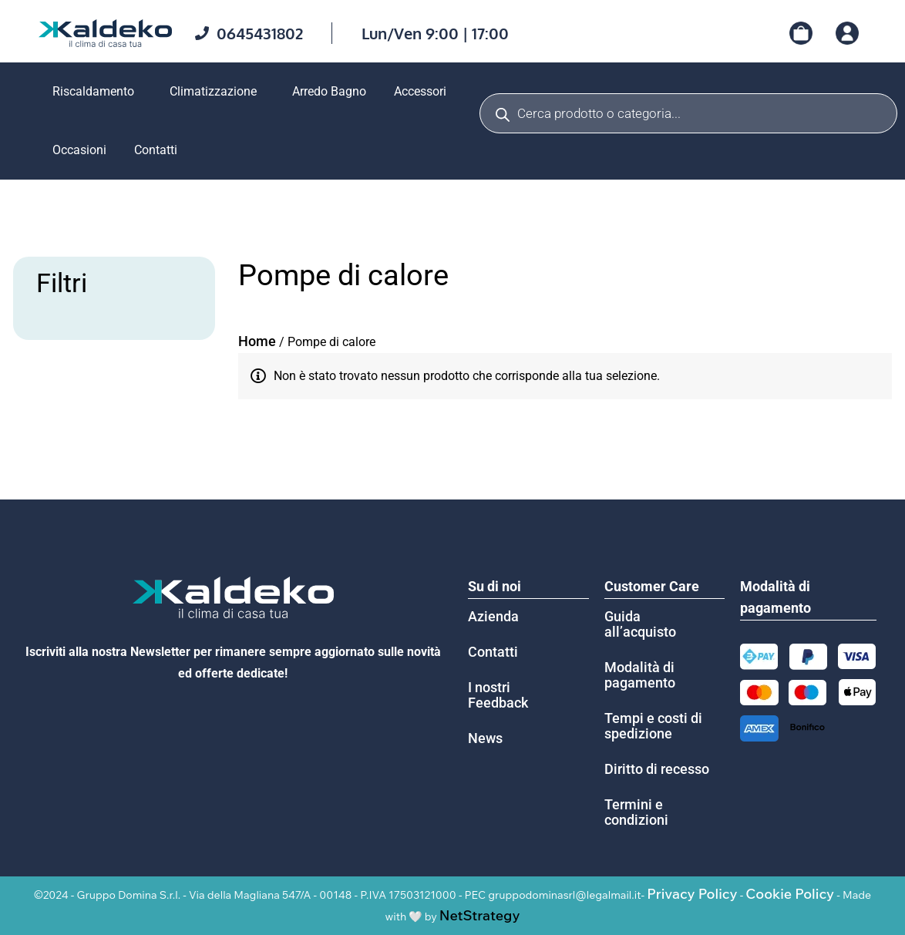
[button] (97, 91)
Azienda (493, 616)
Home (257, 341)
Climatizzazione (213, 91)
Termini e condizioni (636, 812)
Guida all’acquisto (640, 624)
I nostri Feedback (498, 695)
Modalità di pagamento (639, 675)
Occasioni (79, 150)
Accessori (420, 91)
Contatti (155, 150)
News (485, 738)
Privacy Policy (692, 894)
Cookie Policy (789, 894)
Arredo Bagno (329, 91)
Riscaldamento (93, 91)
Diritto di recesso (656, 769)
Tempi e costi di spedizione (653, 726)
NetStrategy (479, 915)
